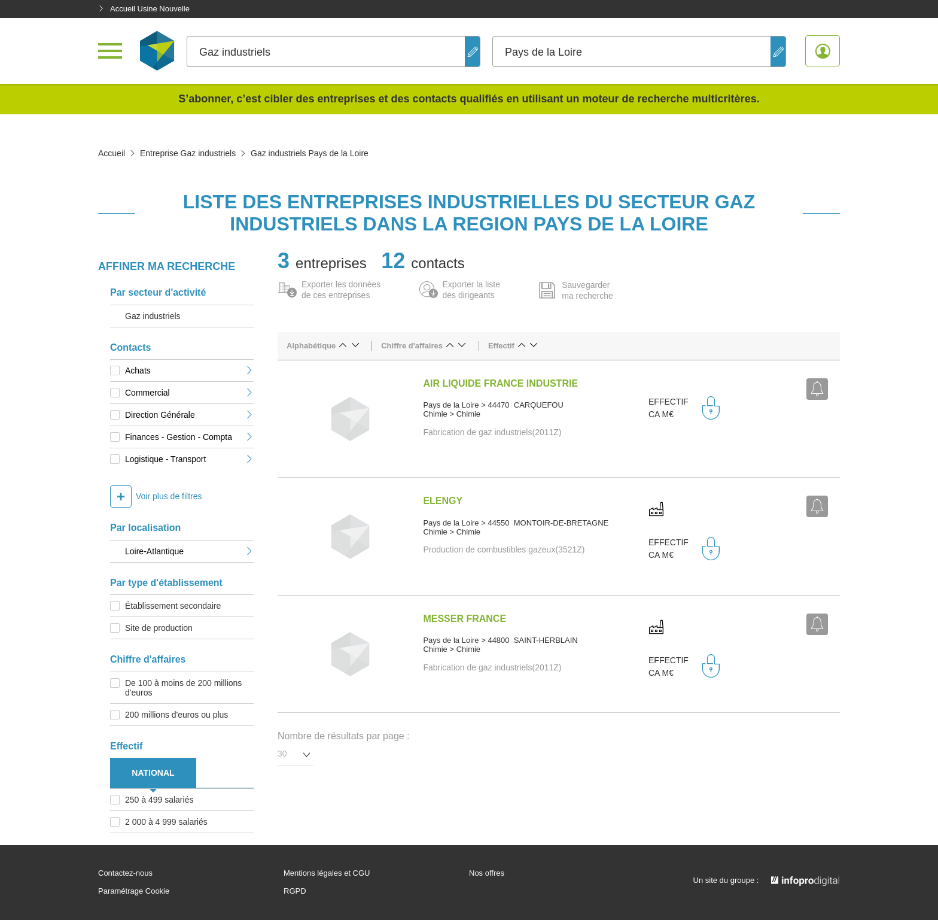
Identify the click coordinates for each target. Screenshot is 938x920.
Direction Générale (189, 415)
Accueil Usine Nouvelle (144, 8)
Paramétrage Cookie (133, 891)
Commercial (189, 392)
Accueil (111, 153)
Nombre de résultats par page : (344, 736)
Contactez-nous (125, 873)
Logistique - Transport (189, 459)
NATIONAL (153, 773)
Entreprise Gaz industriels (188, 153)
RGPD (295, 891)
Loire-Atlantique (189, 551)
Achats (189, 370)
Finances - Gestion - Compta (189, 437)
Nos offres (486, 873)
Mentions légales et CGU (327, 873)
